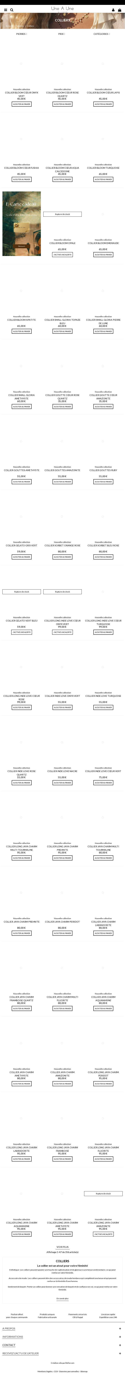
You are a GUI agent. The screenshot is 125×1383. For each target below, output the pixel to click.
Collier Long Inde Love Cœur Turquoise (103, 622)
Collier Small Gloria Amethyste (21, 397)
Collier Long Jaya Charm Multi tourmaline (21, 848)
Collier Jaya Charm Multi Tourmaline (103, 848)
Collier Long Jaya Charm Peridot (103, 1074)
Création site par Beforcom (62, 1363)
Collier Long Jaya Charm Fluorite (103, 1149)
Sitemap (83, 1371)
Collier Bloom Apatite (21, 319)
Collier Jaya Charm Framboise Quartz (22, 999)
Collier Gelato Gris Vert (21, 545)
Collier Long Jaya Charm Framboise (62, 1149)
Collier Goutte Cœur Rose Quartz (62, 397)
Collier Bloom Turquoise (103, 167)
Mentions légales (45, 1371)
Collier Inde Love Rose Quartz (21, 773)
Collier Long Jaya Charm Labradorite (21, 1149)
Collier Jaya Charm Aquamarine (103, 999)
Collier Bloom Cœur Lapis (103, 92)
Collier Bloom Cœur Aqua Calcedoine (62, 169)
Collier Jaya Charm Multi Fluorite (62, 999)
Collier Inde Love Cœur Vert (103, 771)
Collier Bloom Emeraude (103, 243)
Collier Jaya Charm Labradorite (103, 923)
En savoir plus (63, 1298)
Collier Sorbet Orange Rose (62, 545)
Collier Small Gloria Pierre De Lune (103, 321)
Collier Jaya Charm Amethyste (22, 1074)
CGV (56, 1371)
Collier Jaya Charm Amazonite (62, 1074)
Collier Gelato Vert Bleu (21, 620)
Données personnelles (69, 1371)
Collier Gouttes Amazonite (62, 470)
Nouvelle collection (21, 89)
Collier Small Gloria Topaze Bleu (62, 321)
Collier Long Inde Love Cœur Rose (21, 698)
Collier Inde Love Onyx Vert (62, 696)
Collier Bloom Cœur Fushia (21, 167)
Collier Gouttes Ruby (103, 470)
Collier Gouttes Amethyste (21, 470)
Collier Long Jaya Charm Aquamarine (21, 1224)
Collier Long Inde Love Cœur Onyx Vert (62, 622)
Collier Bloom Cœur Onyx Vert (21, 94)
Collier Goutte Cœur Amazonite (103, 397)
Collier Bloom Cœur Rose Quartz (62, 94)
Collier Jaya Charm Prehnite (22, 921)
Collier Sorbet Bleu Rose (103, 545)
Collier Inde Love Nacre (62, 771)
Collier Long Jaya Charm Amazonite (103, 1224)
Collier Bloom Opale (62, 243)
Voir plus (63, 1246)
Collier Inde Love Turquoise (103, 696)
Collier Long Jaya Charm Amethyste (62, 1224)
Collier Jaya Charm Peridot (62, 921)
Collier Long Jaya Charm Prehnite (62, 848)
